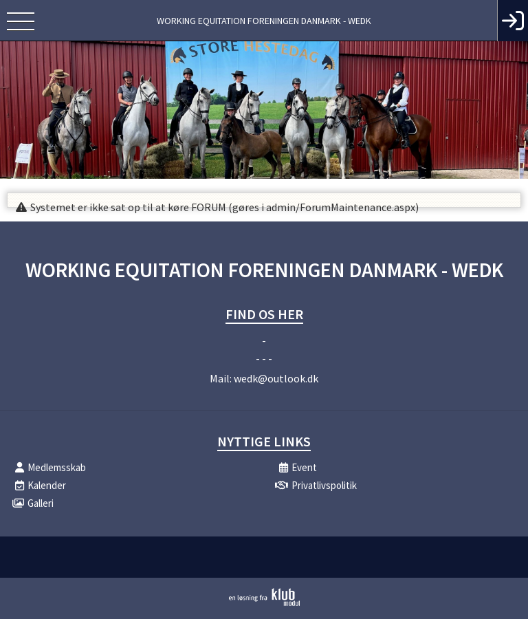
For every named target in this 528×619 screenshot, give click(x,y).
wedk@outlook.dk (276, 378)
